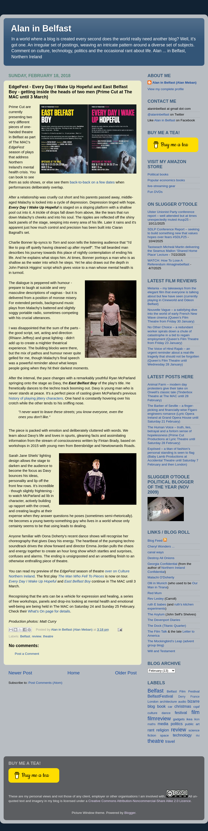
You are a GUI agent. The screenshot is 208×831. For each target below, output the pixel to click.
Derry (182, 696)
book (161, 706)
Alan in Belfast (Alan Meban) (174, 82)
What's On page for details (49, 611)
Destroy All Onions (161, 558)
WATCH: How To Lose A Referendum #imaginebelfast (168, 262)
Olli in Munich (157, 583)
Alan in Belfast (41, 28)
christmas (182, 706)
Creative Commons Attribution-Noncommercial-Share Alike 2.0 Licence (139, 801)
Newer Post (20, 672)
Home (73, 672)
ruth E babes (157, 604)
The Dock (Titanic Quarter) (167, 625)
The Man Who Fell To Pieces (81, 576)
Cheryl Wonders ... (161, 546)
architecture (168, 701)
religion (162, 730)
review (36, 636)
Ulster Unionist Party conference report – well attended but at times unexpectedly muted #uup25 (172, 215)
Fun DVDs (155, 192)
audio (182, 701)
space (164, 735)
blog (151, 706)
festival (181, 712)
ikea (189, 719)
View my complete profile (166, 89)
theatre (48, 636)
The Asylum (156, 614)
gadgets (179, 719)
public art (192, 724)
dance (166, 713)
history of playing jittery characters (36, 398)
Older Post (126, 672)
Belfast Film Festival (183, 691)
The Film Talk (157, 631)
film (195, 712)
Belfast (25, 636)
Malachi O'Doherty (161, 577)
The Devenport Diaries (164, 620)
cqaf (196, 706)
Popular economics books (166, 180)
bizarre (193, 701)
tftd (198, 735)
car (170, 706)
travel (170, 741)
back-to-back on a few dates (92, 182)
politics (177, 724)
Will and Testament (161, 651)
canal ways (156, 552)
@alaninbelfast (158, 114)
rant (151, 730)
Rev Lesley (156, 598)
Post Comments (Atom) (45, 683)
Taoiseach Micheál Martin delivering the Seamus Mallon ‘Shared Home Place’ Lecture (173, 250)
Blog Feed (155, 540)
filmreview (159, 718)
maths (152, 724)
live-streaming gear (161, 186)
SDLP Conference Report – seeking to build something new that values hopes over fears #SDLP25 (173, 233)
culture (152, 713)
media (163, 724)
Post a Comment (27, 654)
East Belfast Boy (77, 581)
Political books (158, 174)
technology (182, 735)
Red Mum (155, 593)
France (195, 696)
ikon (197, 719)
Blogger (129, 813)
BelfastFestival (160, 696)
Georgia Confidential (162, 564)
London (153, 701)
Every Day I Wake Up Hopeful (32, 581)
